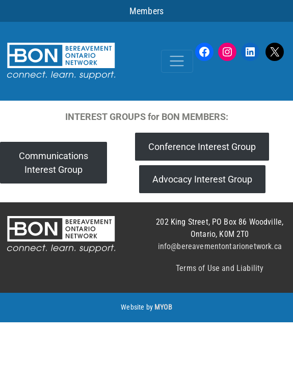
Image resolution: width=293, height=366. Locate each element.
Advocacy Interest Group (202, 179)
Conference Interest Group (202, 146)
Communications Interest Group (53, 162)
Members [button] (146, 11)
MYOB (163, 307)
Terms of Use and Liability (219, 268)
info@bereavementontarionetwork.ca (220, 246)
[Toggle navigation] (177, 61)
